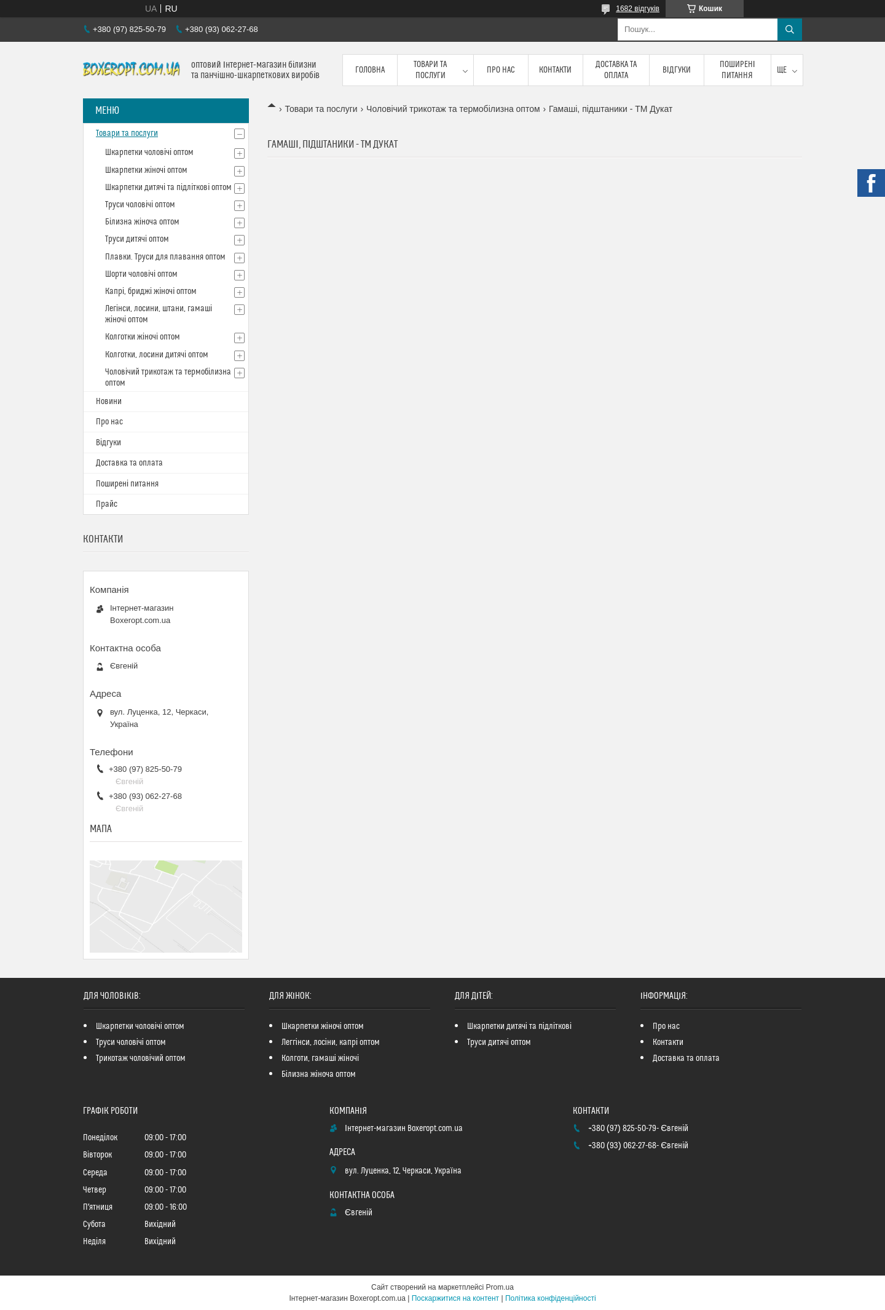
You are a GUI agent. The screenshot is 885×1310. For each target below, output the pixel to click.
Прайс (106, 504)
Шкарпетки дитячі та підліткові (519, 1026)
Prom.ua (500, 1287)
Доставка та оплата (616, 70)
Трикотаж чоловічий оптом (141, 1058)
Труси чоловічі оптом (140, 205)
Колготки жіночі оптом (142, 337)
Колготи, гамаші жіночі (320, 1058)
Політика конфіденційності (550, 1298)
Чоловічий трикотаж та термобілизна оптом (453, 109)
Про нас (501, 70)
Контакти (555, 70)
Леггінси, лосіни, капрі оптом (330, 1042)
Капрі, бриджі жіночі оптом (151, 291)
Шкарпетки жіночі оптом (146, 170)
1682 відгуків (637, 8)
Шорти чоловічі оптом (141, 274)
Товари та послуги (430, 70)
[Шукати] (789, 29)
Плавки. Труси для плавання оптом (165, 257)
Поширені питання (737, 70)
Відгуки (677, 70)
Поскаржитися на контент (455, 1298)
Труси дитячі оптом (137, 239)
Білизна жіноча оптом (142, 222)
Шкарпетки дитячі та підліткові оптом (168, 188)
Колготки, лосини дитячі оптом (156, 355)
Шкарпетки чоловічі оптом (149, 152)
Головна (370, 70)
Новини (109, 402)
